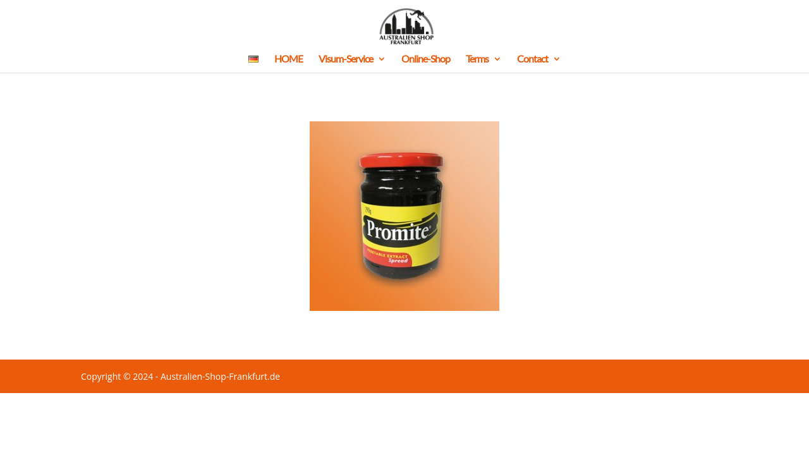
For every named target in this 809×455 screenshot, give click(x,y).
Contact (532, 59)
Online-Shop (425, 59)
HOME (288, 59)
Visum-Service (346, 59)
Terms (477, 59)
